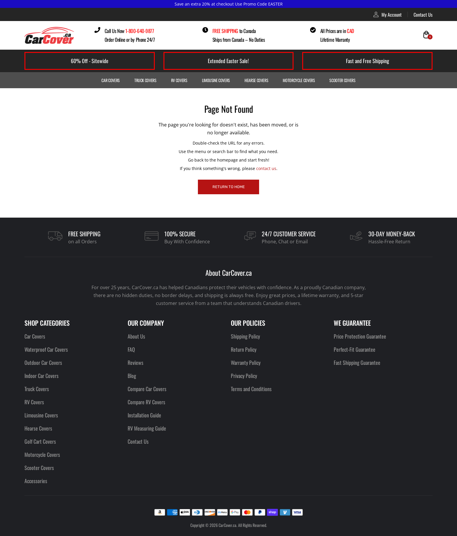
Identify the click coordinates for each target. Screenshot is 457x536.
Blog (132, 375)
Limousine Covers (216, 80)
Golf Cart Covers (40, 441)
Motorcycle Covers (299, 80)
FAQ (131, 349)
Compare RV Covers (146, 402)
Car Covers (110, 80)
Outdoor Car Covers (43, 362)
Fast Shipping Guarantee (357, 362)
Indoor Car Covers (41, 375)
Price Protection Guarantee (360, 336)
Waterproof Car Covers (46, 349)
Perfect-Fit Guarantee (354, 349)
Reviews (135, 362)
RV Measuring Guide (147, 428)
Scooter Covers (342, 80)
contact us (266, 168)
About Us (136, 336)
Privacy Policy (244, 375)
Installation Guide (144, 415)
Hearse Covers (256, 80)
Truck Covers (145, 80)
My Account (387, 14)
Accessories (35, 481)
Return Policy (243, 349)
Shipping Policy (245, 336)
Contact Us (423, 14)
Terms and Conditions (251, 389)
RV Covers (179, 80)
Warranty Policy (246, 362)
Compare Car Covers (147, 389)
